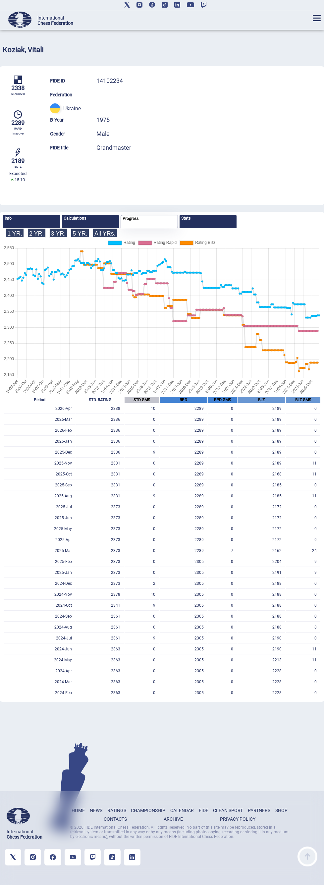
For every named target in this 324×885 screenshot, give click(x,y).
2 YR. (36, 233)
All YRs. (105, 233)
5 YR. (80, 233)
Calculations (75, 218)
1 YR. (14, 233)
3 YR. (58, 233)
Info (8, 218)
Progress (130, 218)
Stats (185, 218)
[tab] (31, 221)
